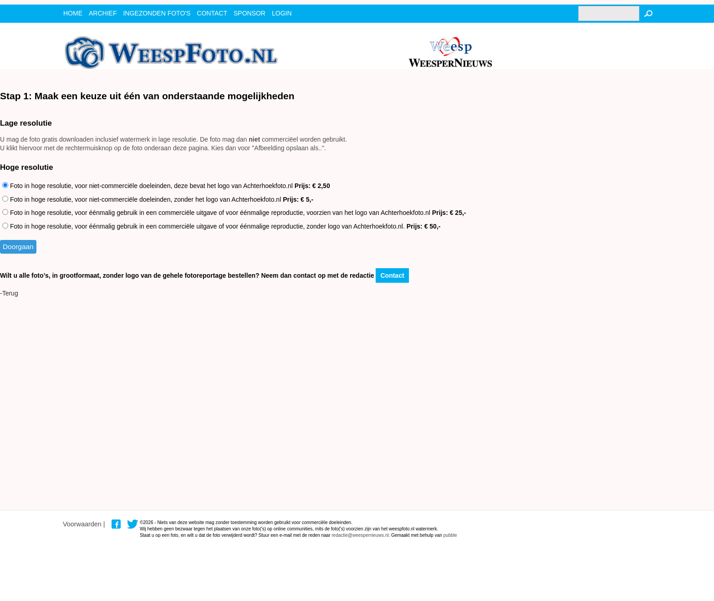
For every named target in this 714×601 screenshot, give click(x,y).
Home (72, 13)
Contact (392, 275)
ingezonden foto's (156, 13)
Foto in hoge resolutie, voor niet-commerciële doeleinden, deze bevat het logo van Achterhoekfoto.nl (166, 185)
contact (212, 13)
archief (103, 13)
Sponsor (249, 13)
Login (282, 13)
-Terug (9, 293)
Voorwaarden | (84, 524)
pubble (450, 535)
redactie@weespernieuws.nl (360, 535)
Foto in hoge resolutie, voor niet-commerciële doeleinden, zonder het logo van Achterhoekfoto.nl (157, 199)
